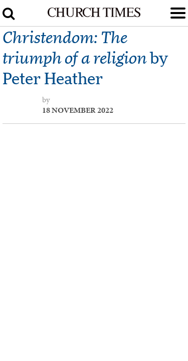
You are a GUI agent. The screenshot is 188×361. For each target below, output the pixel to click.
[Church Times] (94, 15)
